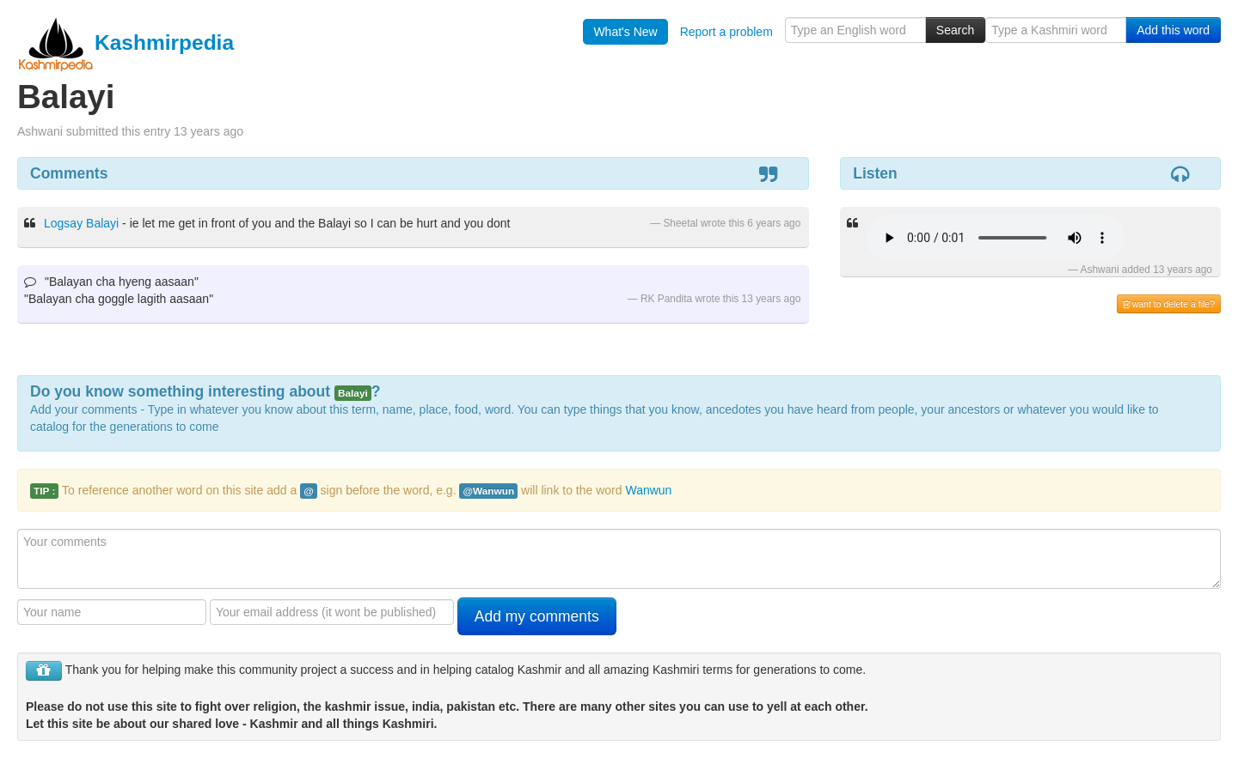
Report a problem (726, 32)
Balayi (102, 223)
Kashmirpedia (125, 42)
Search (955, 30)
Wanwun (648, 490)
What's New (625, 32)
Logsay (63, 223)
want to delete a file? (1169, 304)
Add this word (1173, 30)
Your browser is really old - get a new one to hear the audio (996, 238)
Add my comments (537, 616)
